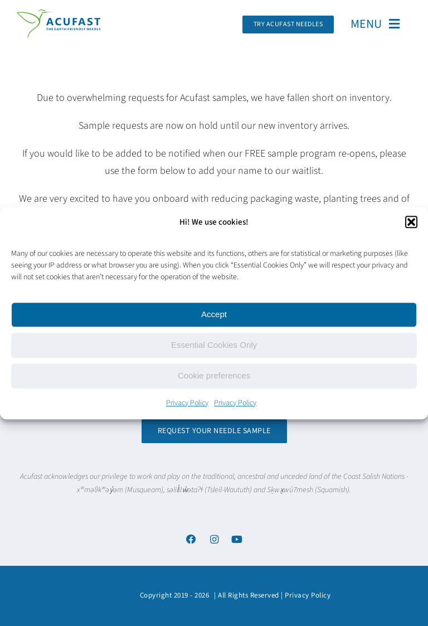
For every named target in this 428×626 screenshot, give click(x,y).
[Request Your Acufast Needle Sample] (288, 24)
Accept (214, 314)
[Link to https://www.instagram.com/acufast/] (213, 539)
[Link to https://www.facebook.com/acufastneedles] (191, 539)
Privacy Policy (187, 403)
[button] (411, 221)
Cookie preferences (214, 375)
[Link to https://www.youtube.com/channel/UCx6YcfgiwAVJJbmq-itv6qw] (237, 539)
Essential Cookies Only (214, 345)
